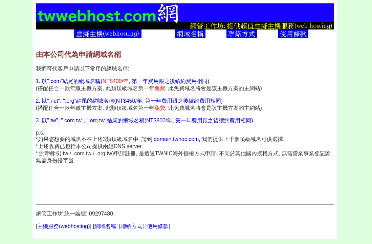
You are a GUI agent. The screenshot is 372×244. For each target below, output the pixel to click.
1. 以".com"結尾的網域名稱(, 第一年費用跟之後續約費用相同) (123, 81)
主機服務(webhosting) (63, 226)
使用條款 (158, 226)
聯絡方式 (131, 226)
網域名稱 (105, 226)
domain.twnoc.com (176, 139)
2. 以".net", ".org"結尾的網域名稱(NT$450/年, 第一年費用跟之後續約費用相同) (129, 101)
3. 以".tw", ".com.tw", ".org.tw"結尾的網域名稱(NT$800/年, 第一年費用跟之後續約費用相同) (144, 120)
